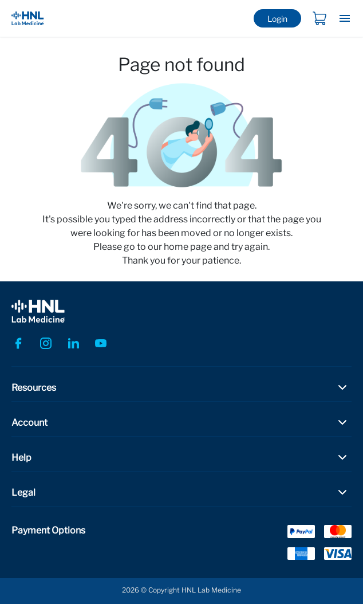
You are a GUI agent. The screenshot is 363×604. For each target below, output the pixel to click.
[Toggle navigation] (345, 18)
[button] (181, 387)
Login (277, 18)
